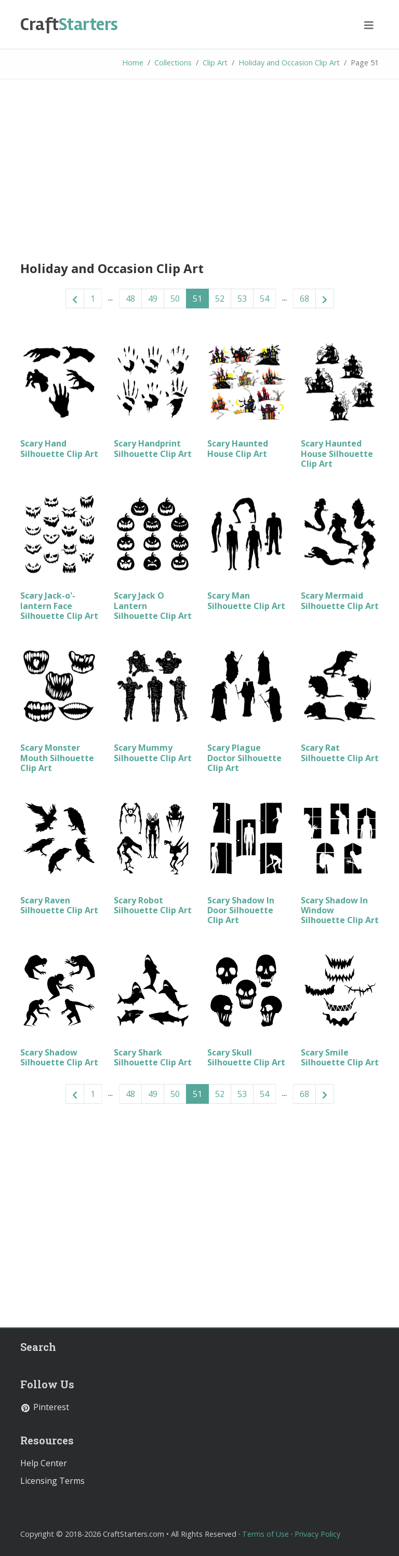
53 (242, 298)
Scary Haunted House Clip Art (237, 448)
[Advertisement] (199, 167)
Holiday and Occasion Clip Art (289, 62)
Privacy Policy (317, 1534)
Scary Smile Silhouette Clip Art (340, 1057)
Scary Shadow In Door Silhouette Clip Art (240, 910)
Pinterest (44, 1407)
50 (175, 298)
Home (132, 62)
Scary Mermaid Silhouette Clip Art (340, 600)
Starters (69, 24)
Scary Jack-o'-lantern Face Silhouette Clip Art (59, 605)
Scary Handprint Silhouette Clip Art (153, 448)
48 (130, 298)
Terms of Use (265, 1534)
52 (219, 298)
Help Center (43, 1463)
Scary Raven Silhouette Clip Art (59, 905)
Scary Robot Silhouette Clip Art (153, 905)
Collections (173, 62)
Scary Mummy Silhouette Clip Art (153, 752)
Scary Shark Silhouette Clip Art (153, 1057)
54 (264, 298)
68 (304, 298)
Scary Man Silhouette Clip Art (246, 600)
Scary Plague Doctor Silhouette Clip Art (244, 757)
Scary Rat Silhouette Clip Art (340, 752)
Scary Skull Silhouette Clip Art (246, 1057)
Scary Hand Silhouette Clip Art (59, 448)
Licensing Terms (52, 1480)
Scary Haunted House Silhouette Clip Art (337, 453)
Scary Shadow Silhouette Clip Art (59, 1057)
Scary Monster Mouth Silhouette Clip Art (57, 757)
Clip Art (215, 62)
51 (197, 298)
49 (152, 298)
